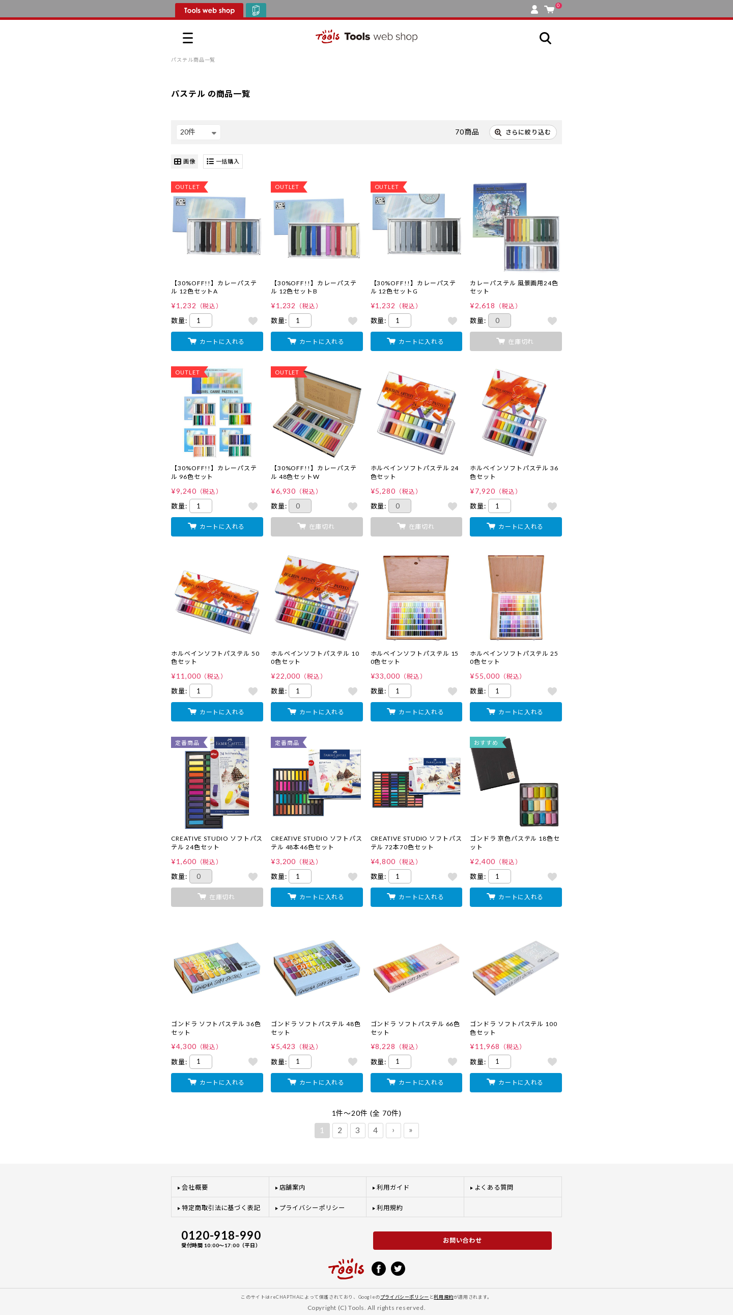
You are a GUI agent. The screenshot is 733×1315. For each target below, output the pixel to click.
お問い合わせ (463, 1240)
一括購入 (223, 162)
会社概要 (195, 1187)
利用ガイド (393, 1187)
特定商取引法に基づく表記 (221, 1208)
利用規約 (390, 1208)
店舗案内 (292, 1187)
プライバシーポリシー (312, 1208)
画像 (184, 162)
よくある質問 (494, 1187)
